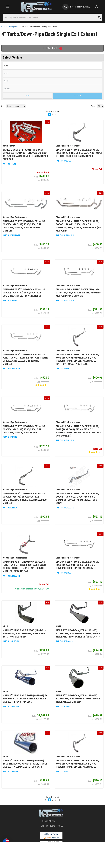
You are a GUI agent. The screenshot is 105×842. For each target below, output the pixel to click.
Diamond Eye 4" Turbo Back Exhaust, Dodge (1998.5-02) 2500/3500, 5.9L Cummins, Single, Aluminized (24, 429)
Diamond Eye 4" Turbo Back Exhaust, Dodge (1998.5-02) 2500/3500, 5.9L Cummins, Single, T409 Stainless (24, 292)
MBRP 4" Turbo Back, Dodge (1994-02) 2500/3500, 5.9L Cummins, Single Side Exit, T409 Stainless (24, 633)
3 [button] (55, 800)
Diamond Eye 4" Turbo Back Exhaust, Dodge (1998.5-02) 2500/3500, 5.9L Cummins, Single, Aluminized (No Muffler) (24, 226)
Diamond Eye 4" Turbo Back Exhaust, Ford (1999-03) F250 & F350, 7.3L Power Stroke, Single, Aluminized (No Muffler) (25, 359)
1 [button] (49, 800)
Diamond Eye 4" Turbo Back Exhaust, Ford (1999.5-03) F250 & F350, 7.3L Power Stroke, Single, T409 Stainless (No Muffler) (78, 431)
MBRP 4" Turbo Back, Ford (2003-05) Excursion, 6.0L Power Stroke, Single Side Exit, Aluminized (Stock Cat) (25, 763)
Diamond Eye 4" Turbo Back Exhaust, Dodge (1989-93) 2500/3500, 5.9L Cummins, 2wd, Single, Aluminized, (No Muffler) (78, 226)
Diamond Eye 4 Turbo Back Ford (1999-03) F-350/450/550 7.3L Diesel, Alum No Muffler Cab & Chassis (78, 292)
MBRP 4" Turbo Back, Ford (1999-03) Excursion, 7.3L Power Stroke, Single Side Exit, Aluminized (78, 698)
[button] (45, 799)
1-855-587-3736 (48, 821)
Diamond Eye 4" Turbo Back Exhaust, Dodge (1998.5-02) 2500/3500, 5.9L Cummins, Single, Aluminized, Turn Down (77, 498)
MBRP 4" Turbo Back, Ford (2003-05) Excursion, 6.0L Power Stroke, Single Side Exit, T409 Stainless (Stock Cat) (78, 633)
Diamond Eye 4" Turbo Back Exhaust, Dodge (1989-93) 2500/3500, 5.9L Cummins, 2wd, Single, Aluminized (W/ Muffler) (25, 498)
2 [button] (52, 800)
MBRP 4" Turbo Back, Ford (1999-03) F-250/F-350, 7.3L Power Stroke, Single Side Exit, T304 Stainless (25, 698)
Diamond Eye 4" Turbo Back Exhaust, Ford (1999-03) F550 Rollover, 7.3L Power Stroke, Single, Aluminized (77, 763)
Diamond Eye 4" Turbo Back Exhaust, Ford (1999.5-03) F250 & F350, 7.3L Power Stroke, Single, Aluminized (77, 565)
